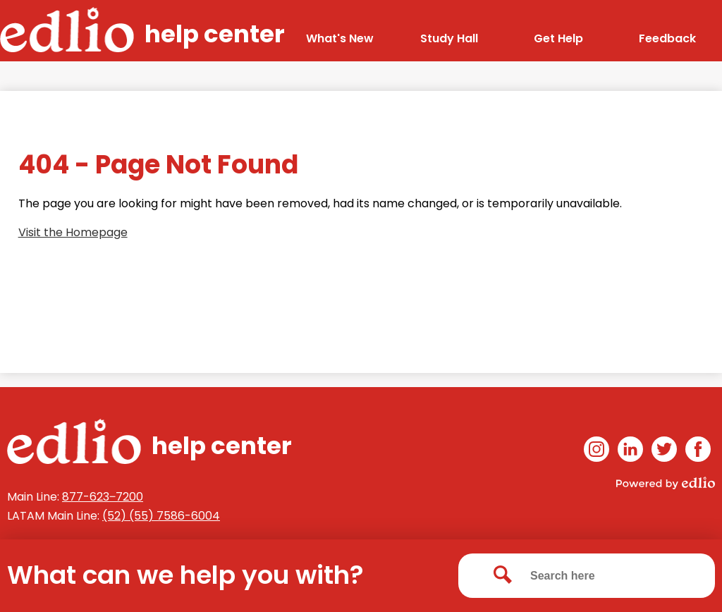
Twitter (664, 451)
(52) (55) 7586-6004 (161, 516)
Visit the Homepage (73, 232)
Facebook (698, 451)
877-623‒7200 (102, 497)
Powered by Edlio (665, 483)
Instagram (596, 451)
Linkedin (630, 451)
